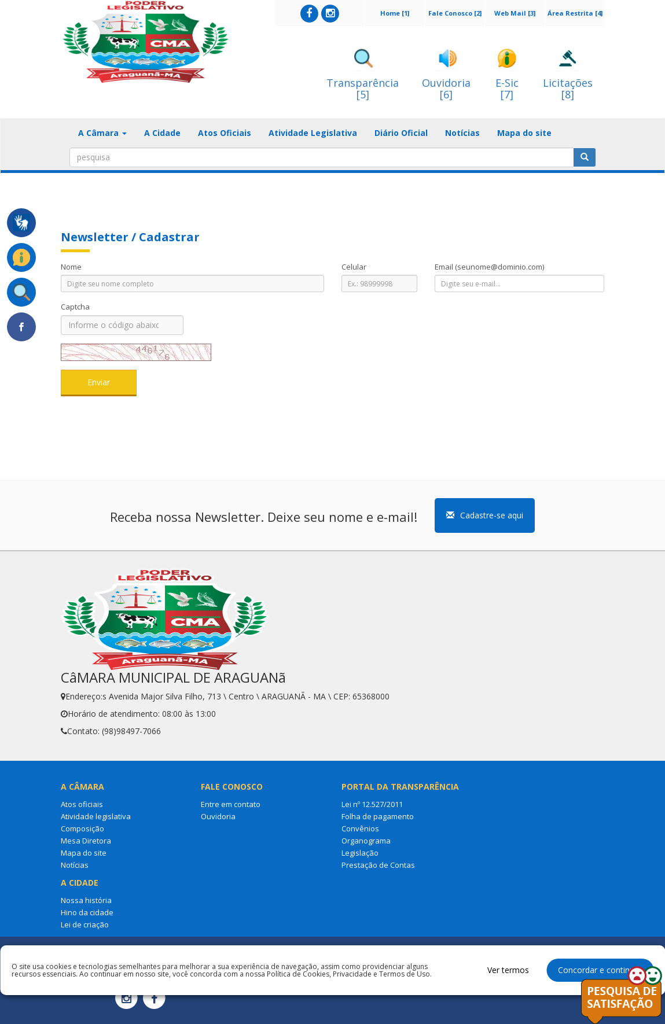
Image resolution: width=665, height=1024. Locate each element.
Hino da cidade (87, 912)
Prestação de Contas (378, 865)
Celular (353, 266)
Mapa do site (524, 132)
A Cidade (162, 132)
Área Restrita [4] (575, 13)
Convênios (360, 828)
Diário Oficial (401, 132)
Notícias (462, 132)
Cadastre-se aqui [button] (484, 515)
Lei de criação (85, 924)
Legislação (360, 853)
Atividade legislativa (96, 816)
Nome (71, 266)
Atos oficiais (82, 804)
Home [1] (394, 13)
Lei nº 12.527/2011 (372, 804)
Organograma (366, 840)
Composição (82, 828)
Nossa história (86, 900)
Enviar (98, 382)
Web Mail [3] (514, 13)
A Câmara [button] (102, 132)
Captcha (75, 306)
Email (489, 266)
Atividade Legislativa (313, 132)
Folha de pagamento (377, 816)
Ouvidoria (218, 816)
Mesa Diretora (86, 840)
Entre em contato (230, 804)
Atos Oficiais (224, 132)
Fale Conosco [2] (455, 13)
